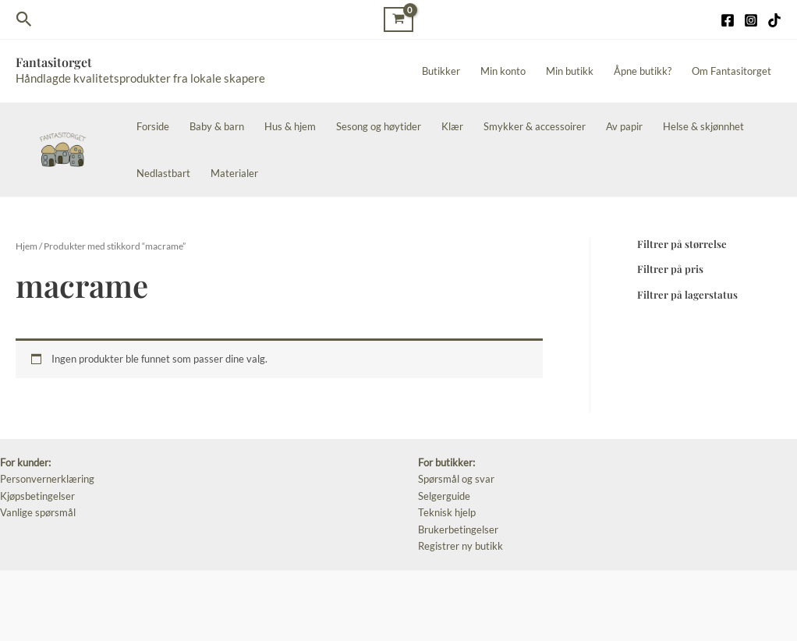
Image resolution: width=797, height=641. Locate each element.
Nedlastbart (163, 173)
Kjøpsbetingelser (37, 496)
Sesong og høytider (378, 126)
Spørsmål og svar (456, 479)
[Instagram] (751, 20)
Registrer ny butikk (460, 546)
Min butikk (569, 71)
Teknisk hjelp (447, 512)
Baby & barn (217, 126)
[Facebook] (728, 20)
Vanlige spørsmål (38, 512)
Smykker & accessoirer (535, 126)
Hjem (26, 246)
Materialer (234, 173)
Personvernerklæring (47, 479)
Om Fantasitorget (731, 71)
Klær (452, 126)
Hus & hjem (290, 126)
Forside (152, 126)
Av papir (624, 126)
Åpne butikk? (642, 71)
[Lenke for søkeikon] (24, 19)
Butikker (441, 71)
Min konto (503, 71)
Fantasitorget (54, 62)
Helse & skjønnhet (703, 126)
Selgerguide (444, 496)
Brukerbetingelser (458, 529)
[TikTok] (774, 20)
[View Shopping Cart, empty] (398, 19)
